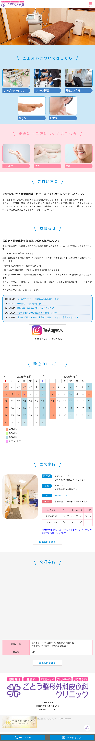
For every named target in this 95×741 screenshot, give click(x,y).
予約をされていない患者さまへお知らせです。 (38, 313)
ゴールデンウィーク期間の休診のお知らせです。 (39, 299)
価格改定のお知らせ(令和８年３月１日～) (35, 308)
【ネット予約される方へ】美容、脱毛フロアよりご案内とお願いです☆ (48, 317)
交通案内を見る (47, 671)
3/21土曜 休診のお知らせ (29, 304)
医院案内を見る (47, 545)
